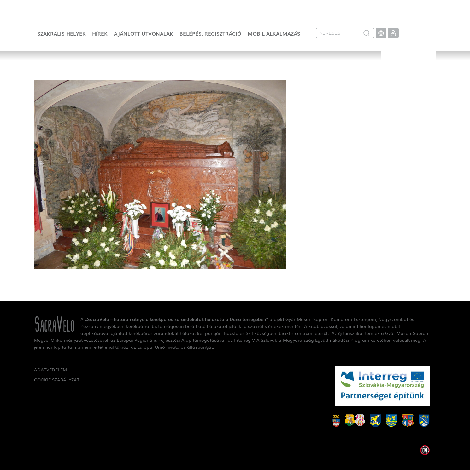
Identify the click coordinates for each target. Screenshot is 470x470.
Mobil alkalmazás (274, 33)
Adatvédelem (50, 369)
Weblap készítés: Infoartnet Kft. (425, 450)
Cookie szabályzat (56, 379)
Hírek (100, 33)
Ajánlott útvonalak (143, 33)
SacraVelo (408, 71)
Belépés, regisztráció (210, 33)
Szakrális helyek (61, 33)
